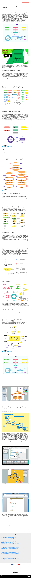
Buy (20, 0)
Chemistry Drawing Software (8, 467)
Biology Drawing (5, 354)
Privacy (18, 573)
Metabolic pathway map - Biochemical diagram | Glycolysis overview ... (10, 543)
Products (8, 0)
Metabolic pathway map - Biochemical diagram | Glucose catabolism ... (10, 538)
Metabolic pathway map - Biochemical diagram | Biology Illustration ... (10, 558)
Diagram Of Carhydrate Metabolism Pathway (7, 542)
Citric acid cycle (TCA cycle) (7, 309)
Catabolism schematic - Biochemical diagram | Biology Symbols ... (9, 559)
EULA (16, 573)
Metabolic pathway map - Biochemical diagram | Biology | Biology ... (10, 548)
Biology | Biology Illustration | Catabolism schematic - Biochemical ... (10, 549)
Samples (17, 0)
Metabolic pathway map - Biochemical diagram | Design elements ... (10, 547)
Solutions (12, 0)
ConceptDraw (4, 0)
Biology (3, 47)
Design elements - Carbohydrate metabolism (11, 193)
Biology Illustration (6, 281)
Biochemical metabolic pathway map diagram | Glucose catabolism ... (10, 553)
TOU (20, 573)
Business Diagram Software (7, 411)
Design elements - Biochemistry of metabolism (11, 70)
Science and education (5, 146)
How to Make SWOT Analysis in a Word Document (12, 491)
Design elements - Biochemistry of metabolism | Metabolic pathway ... (10, 554)
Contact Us (11, 573)
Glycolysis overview (6, 149)
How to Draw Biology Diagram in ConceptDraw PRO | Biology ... (9, 557)
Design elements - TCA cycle (8, 232)
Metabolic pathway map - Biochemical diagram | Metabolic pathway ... (10, 552)
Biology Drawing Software (7, 384)
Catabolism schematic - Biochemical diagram (11, 111)
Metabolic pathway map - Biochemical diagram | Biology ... (8, 537)
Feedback (14, 573)
